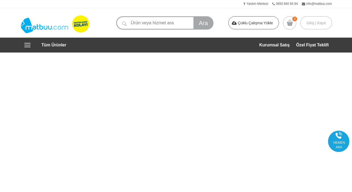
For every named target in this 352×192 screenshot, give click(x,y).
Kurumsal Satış (274, 45)
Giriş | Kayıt (316, 23)
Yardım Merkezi (257, 4)
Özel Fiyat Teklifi (312, 45)
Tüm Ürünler (54, 45)
